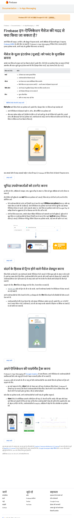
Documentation (9, 8)
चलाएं (37, 25)
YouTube (28, 504)
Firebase (6, 25)
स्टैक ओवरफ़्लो (54, 498)
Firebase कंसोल (9, 44)
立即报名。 (52, 17)
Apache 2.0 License (9, 448)
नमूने (3, 501)
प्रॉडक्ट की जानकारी (55, 504)
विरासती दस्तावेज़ (54, 511)
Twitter (28, 501)
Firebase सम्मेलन (30, 498)
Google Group (54, 501)
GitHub (4, 508)
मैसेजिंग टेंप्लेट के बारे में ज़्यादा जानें (15, 103)
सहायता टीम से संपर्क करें (56, 495)
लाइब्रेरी (4, 504)
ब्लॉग (27, 495)
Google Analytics (32, 374)
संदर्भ (3, 498)
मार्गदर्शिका (5, 495)
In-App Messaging (28, 8)
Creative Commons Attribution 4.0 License (46, 446)
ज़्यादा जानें (9, 177)
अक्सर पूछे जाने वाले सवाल (56, 508)
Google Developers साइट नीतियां (48, 448)
